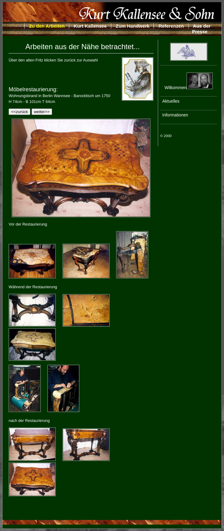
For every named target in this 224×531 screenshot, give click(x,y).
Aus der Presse (201, 28)
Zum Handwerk (133, 26)
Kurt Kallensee (90, 26)
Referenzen (171, 26)
